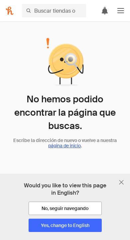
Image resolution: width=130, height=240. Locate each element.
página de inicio (64, 145)
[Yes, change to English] (65, 225)
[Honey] (9, 10)
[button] (121, 10)
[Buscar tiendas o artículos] (54, 10)
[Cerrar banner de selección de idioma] (121, 182)
